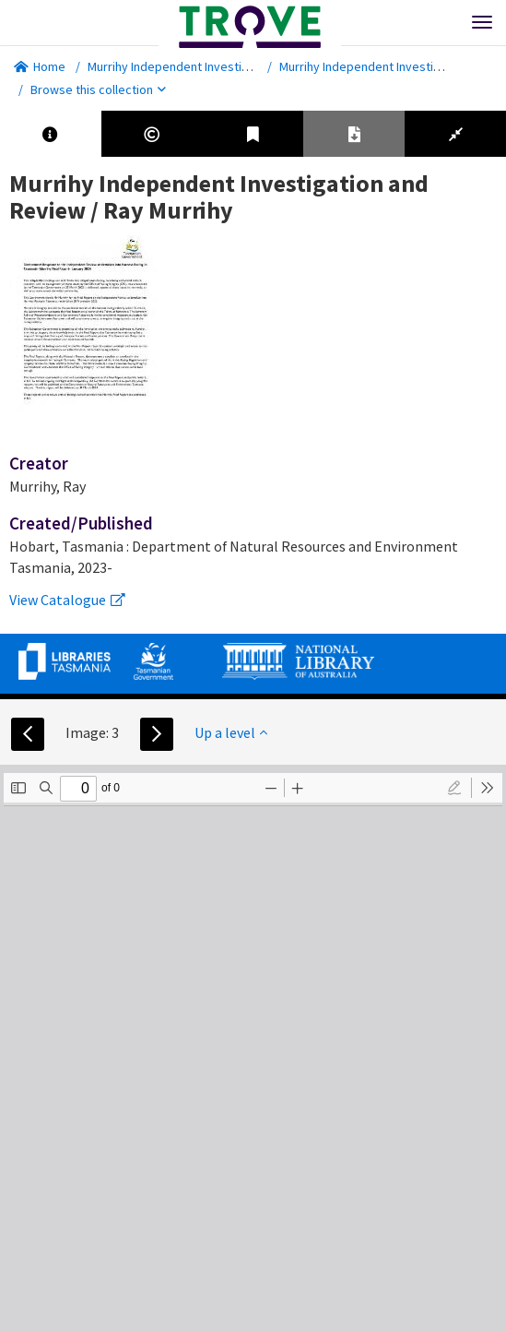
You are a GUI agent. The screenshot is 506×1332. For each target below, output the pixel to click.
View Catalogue (67, 599)
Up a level (230, 732)
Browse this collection (98, 89)
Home (39, 66)
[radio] (454, 788)
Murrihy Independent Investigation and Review (215, 66)
